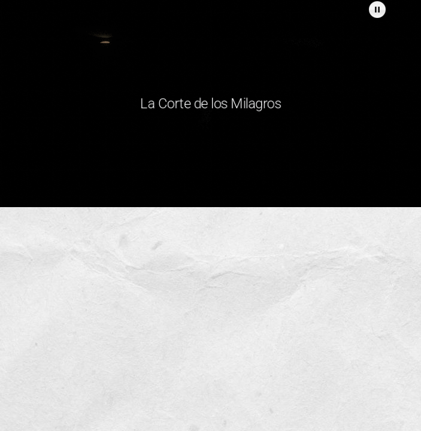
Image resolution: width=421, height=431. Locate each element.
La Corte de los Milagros (211, 103)
